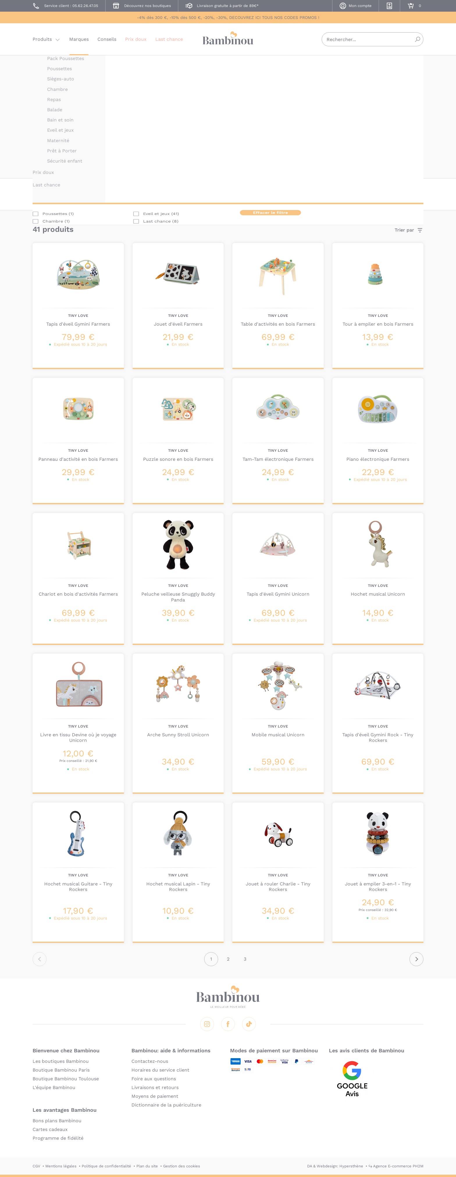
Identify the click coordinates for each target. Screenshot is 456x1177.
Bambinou (228, 38)
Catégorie (92, 194)
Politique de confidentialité (106, 1166)
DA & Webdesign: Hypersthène (335, 1166)
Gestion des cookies (181, 1166)
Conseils (106, 39)
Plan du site (147, 1166)
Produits (42, 39)
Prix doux (136, 39)
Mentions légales (60, 1166)
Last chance (169, 39)
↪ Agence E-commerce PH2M (395, 1166)
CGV (36, 1166)
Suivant (416, 959)
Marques (79, 39)
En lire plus (255, 165)
